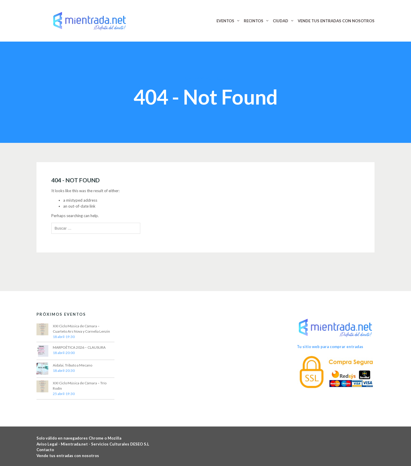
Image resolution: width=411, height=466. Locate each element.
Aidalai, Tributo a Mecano (72, 365)
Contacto (45, 449)
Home (188, 78)
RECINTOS (253, 20)
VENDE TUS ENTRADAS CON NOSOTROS (336, 20)
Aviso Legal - (48, 444)
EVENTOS (225, 20)
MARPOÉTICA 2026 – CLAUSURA (79, 347)
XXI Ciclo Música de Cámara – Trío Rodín (79, 386)
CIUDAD (280, 20)
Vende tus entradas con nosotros (67, 455)
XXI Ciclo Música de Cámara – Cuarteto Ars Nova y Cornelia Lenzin (81, 329)
